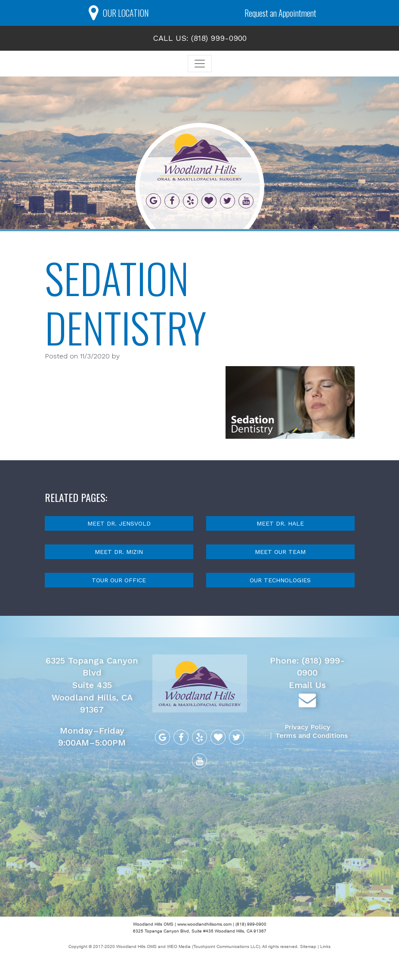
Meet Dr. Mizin (119, 551)
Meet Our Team (280, 551)
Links (325, 946)
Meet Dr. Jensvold (119, 523)
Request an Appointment (280, 12)
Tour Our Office (119, 580)
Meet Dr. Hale (280, 523)
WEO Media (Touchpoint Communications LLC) (213, 946)
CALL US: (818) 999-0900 (200, 38)
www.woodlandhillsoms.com (204, 924)
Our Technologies (280, 580)
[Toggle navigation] (200, 63)
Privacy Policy (307, 727)
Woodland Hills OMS (136, 946)
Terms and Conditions (311, 735)
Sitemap (309, 946)
